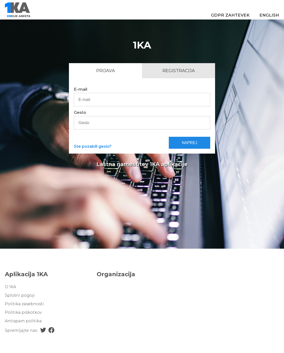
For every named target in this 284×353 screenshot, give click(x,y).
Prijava (105, 70)
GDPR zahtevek (230, 15)
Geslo (80, 112)
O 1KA (10, 286)
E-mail (80, 89)
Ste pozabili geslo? (93, 146)
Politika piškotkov (23, 312)
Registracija (178, 70)
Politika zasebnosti (24, 304)
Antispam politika (23, 321)
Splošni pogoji (20, 295)
